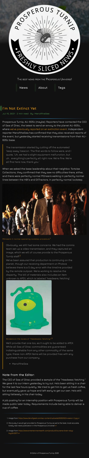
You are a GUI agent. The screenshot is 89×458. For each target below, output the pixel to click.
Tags (61, 87)
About (42, 87)
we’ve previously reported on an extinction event (38, 129)
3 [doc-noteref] (52, 338)
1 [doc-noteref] (50, 238)
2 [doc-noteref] (20, 255)
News (23, 87)
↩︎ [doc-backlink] (78, 418)
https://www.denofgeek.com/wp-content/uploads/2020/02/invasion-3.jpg (48, 418)
